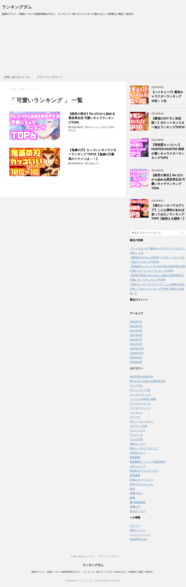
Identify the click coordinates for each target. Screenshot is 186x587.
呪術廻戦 (135, 457)
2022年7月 (136, 321)
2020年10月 (137, 353)
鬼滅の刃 (94, 163)
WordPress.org (138, 539)
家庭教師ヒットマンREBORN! (147, 461)
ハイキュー (136, 412)
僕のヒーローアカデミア (144, 448)
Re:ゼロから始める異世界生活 (147, 381)
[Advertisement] (93, 46)
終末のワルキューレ (141, 484)
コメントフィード (140, 534)
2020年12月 (137, 348)
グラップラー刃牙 (140, 390)
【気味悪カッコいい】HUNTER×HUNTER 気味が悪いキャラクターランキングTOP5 (167, 151)
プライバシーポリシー (50, 77)
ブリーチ (135, 416)
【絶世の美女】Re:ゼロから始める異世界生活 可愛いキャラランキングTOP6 (91, 118)
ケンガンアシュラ (140, 394)
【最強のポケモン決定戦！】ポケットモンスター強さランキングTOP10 (168, 123)
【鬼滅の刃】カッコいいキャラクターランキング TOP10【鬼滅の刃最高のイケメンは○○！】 (92, 154)
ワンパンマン (138, 430)
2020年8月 (136, 361)
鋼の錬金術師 (138, 502)
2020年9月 (136, 357)
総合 (132, 488)
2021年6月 (136, 326)
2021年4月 (136, 335)
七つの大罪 (136, 439)
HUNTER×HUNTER (141, 376)
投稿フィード (138, 530)
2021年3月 (136, 339)
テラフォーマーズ (140, 403)
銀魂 (132, 497)
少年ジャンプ (138, 466)
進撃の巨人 (136, 493)
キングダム (136, 385)
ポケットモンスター (141, 421)
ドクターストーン (140, 407)
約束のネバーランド (141, 479)
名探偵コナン (138, 452)
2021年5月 (136, 330)
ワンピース (136, 434)
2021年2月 (136, 344)
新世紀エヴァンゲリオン (144, 470)
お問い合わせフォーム (17, 77)
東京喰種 (135, 475)
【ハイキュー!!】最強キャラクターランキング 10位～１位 (167, 96)
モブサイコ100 (138, 425)
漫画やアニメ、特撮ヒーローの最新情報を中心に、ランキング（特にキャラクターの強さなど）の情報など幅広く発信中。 (93, 572)
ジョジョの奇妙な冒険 (143, 399)
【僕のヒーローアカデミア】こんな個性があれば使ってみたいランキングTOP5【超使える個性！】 (168, 212)
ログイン (135, 525)
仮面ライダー (138, 443)
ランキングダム (17, 7)
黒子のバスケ (138, 511)
